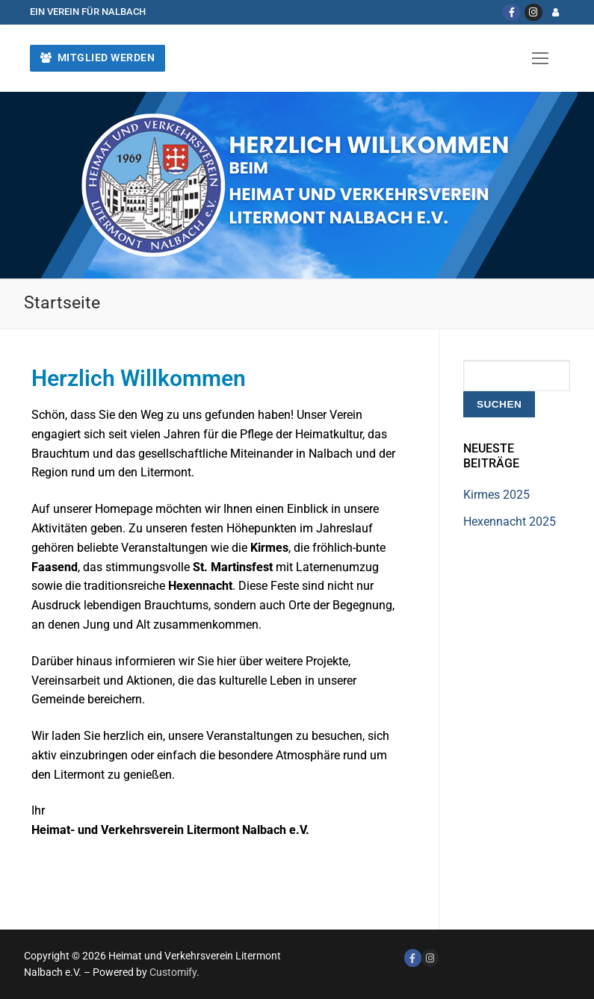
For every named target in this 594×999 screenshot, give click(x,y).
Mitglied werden (97, 57)
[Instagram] (533, 12)
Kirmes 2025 (496, 495)
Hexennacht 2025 (509, 521)
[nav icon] (540, 58)
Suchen (499, 404)
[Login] (555, 12)
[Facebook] (511, 12)
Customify (173, 972)
